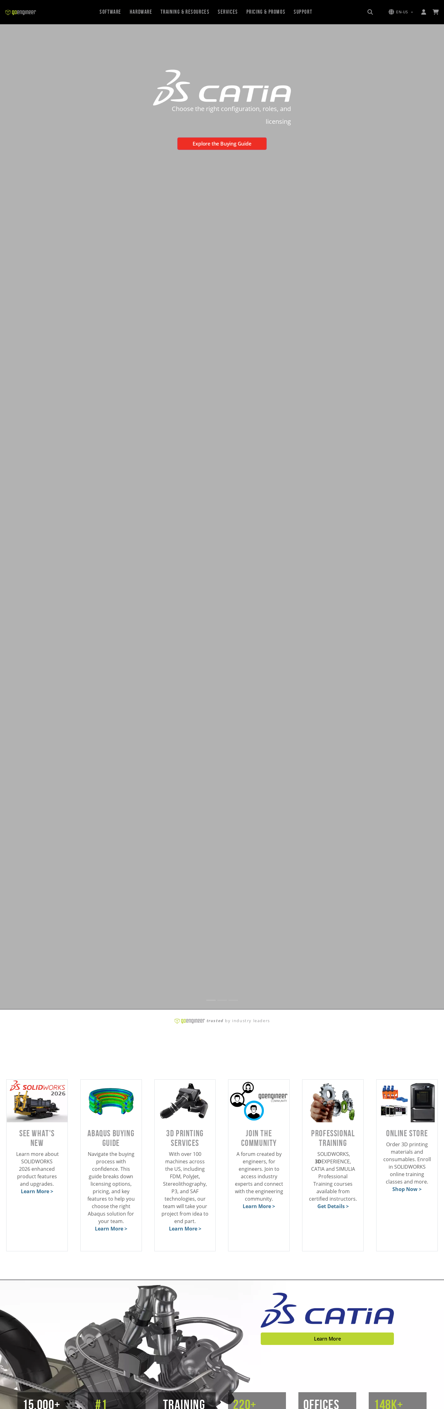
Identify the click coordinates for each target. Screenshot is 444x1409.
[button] (400, 12)
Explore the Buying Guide (222, 143)
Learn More (327, 1338)
